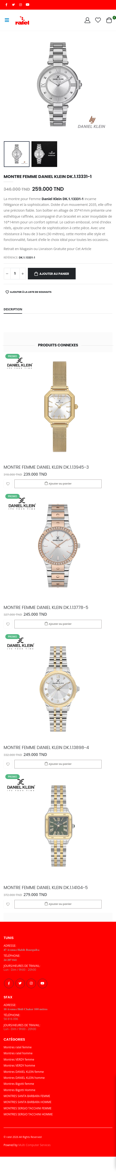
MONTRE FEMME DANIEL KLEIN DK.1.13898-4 (46, 747)
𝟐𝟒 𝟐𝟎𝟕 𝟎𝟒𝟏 (10, 960)
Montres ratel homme (18, 1053)
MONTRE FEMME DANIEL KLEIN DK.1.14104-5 (46, 887)
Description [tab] (13, 309)
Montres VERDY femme (19, 1059)
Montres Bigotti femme (19, 1084)
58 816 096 (11, 1019)
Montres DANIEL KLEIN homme (24, 1078)
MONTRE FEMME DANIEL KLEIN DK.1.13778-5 (46, 607)
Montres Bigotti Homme (19, 1090)
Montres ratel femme (18, 1047)
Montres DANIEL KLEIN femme (24, 1072)
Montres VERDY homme (19, 1065)
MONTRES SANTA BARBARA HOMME (27, 1102)
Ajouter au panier (54, 274)
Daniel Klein (52, 199)
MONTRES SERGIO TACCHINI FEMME (27, 1108)
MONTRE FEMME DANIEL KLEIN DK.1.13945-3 (46, 467)
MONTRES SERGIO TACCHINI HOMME (28, 1114)
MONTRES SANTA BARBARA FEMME (27, 1096)
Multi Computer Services (34, 1145)
